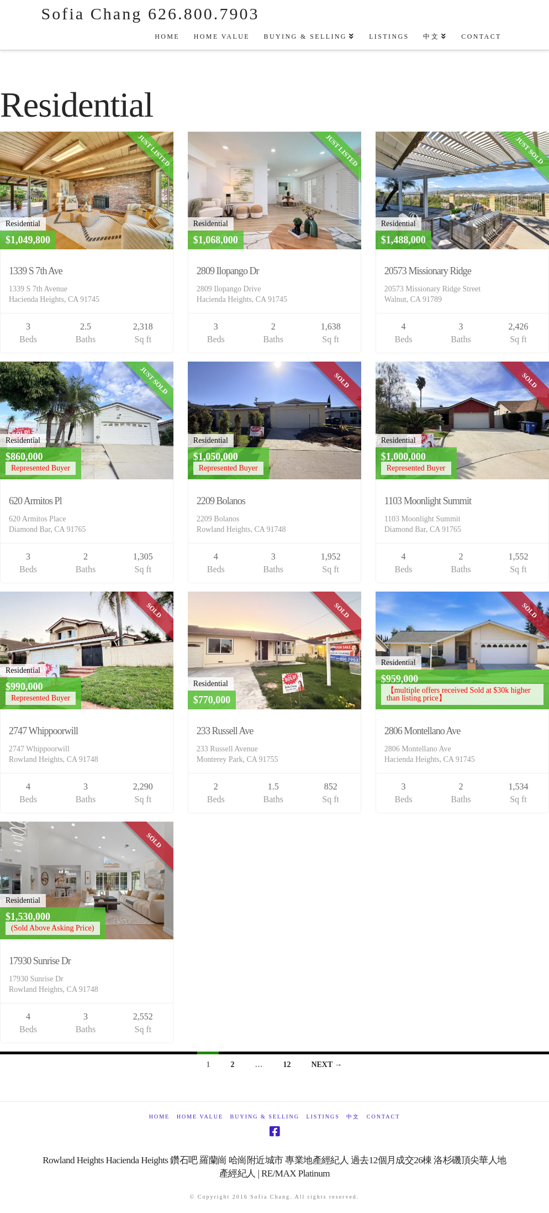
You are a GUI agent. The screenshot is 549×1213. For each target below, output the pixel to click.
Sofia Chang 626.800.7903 (150, 14)
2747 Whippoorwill (43, 730)
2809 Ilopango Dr (228, 270)
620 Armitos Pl (35, 500)
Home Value (200, 1116)
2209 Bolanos (221, 500)
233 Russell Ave (225, 730)
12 (287, 1064)
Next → (326, 1064)
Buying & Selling (264, 1116)
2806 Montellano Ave (422, 730)
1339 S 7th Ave (35, 270)
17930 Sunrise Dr (40, 960)
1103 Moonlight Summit (427, 500)
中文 (353, 1116)
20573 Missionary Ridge (427, 270)
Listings (322, 1116)
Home (159, 1116)
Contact (383, 1116)
